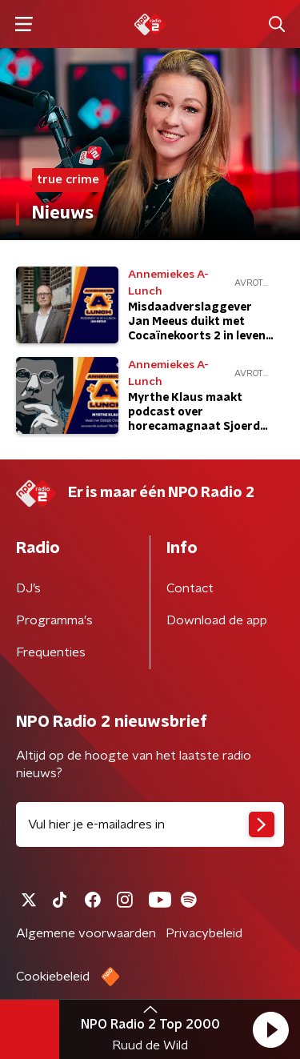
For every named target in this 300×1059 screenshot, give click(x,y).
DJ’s (28, 588)
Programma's (54, 620)
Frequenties (51, 652)
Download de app (216, 620)
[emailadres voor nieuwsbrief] (150, 824)
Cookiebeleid (53, 976)
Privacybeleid (204, 933)
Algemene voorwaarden (86, 933)
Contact (190, 588)
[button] (270, 1029)
